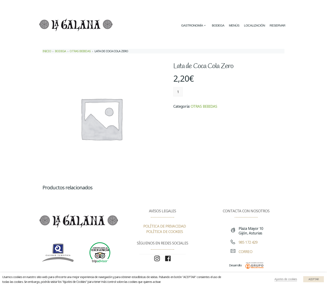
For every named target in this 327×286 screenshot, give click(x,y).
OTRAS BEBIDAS (80, 51)
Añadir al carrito (202, 92)
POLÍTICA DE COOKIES (164, 231)
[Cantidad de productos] (178, 91)
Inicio (47, 51)
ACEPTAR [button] (313, 279)
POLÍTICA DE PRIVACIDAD (164, 226)
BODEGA (60, 51)
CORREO (245, 251)
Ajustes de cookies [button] (285, 279)
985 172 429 (248, 242)
